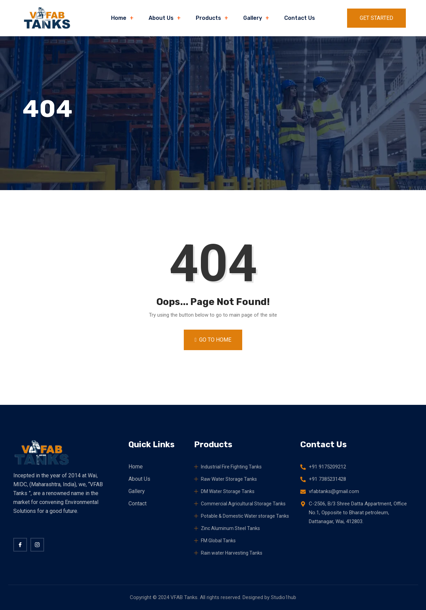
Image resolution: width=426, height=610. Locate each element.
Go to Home (213, 339)
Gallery (252, 18)
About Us (161, 18)
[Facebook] (20, 545)
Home (118, 18)
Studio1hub (283, 597)
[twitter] (37, 545)
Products (208, 18)
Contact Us (299, 18)
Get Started (376, 18)
